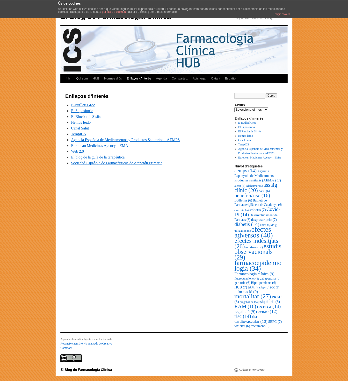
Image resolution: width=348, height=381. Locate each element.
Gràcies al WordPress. (252, 369)
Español (230, 78)
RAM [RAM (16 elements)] (245, 306)
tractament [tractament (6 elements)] (260, 326)
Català (215, 78)
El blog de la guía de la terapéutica (98, 157)
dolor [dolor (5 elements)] (265, 225)
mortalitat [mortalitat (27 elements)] (252, 296)
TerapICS (78, 134)
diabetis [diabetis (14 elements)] (246, 224)
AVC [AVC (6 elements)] (264, 191)
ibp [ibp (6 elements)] (265, 287)
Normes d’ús (113, 78)
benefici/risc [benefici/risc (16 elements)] (252, 195)
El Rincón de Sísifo (86, 117)
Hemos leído (81, 122)
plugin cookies (282, 14)
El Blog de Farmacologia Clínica (86, 370)
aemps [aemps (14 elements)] (245, 170)
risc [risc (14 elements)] (242, 316)
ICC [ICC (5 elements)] (274, 287)
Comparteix (180, 78)
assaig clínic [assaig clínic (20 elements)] (255, 187)
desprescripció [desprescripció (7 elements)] (264, 220)
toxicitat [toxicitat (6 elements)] (242, 326)
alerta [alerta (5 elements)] (239, 185)
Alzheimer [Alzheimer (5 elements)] (254, 185)
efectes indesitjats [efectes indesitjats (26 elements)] (256, 243)
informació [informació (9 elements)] (246, 291)
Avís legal (199, 78)
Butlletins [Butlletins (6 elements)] (243, 200)
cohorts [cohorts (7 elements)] (258, 210)
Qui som (82, 78)
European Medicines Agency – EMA (99, 146)
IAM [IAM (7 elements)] (254, 287)
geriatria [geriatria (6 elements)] (242, 283)
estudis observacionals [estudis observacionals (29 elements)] (257, 252)
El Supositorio (82, 111)
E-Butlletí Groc (83, 105)
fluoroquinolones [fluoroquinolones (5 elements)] (246, 278)
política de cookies (114, 12)
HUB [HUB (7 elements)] (240, 287)
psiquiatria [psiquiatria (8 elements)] (269, 302)
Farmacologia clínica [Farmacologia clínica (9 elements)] (254, 274)
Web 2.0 (77, 151)
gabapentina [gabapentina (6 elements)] (270, 278)
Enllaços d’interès (139, 78)
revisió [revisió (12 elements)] (266, 311)
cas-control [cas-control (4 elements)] (241, 210)
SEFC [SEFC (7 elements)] (275, 321)
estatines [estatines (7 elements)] (254, 247)
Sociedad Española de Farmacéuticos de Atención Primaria (116, 163)
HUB (96, 78)
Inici (68, 78)
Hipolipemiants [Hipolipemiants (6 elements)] (263, 283)
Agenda (161, 78)
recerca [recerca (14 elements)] (269, 306)
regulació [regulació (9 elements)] (244, 311)
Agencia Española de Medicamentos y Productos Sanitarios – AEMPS (125, 140)
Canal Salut (80, 128)
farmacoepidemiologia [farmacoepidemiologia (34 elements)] (258, 265)
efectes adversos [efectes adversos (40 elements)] (253, 232)
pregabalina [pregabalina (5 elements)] (248, 302)
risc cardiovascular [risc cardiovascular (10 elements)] (251, 319)
